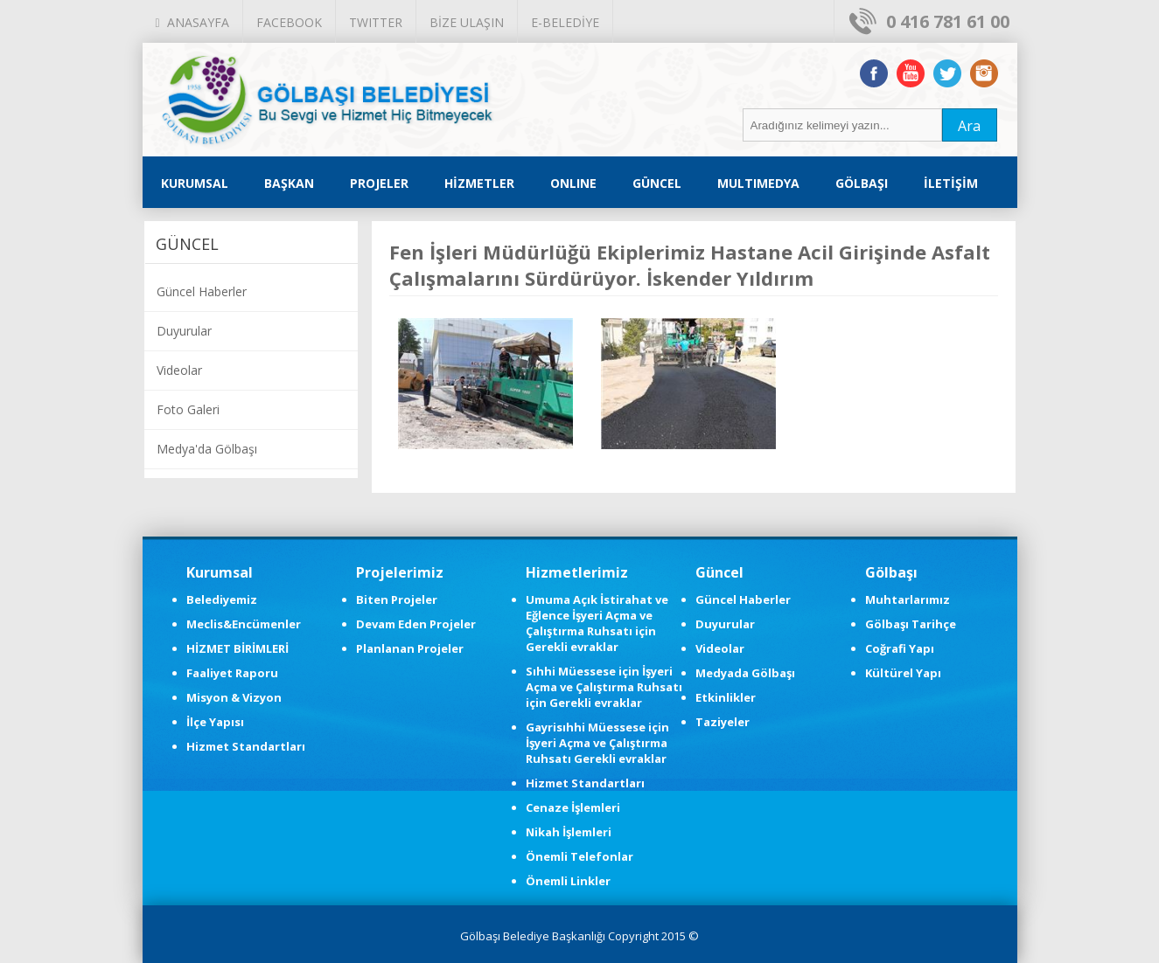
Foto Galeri (188, 409)
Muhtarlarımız (907, 599)
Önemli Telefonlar (579, 856)
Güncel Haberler (202, 291)
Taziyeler (722, 722)
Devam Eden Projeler (416, 624)
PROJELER (379, 183)
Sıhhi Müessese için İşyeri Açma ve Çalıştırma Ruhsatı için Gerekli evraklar (604, 686)
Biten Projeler (396, 599)
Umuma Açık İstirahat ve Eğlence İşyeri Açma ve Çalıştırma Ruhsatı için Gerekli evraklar (597, 623)
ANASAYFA (192, 22)
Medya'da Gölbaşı (207, 448)
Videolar (179, 370)
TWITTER (375, 22)
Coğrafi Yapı (899, 648)
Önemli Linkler (568, 881)
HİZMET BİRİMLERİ (237, 648)
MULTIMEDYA (758, 183)
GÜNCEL (656, 183)
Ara (969, 125)
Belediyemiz (221, 599)
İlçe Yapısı (215, 722)
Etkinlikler (725, 697)
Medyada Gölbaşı (745, 673)
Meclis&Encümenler (243, 624)
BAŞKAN (289, 183)
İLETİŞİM (951, 183)
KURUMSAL (194, 183)
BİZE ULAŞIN (466, 22)
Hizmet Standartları (245, 746)
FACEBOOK (289, 22)
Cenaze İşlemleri (573, 807)
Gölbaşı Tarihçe (910, 624)
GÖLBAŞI (861, 183)
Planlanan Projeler (410, 648)
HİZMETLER (479, 183)
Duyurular (184, 330)
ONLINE (573, 183)
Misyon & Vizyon (234, 697)
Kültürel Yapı (903, 673)
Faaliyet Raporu (232, 673)
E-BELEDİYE (565, 22)
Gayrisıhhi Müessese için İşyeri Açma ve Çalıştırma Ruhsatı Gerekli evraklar (597, 742)
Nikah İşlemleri (568, 832)
